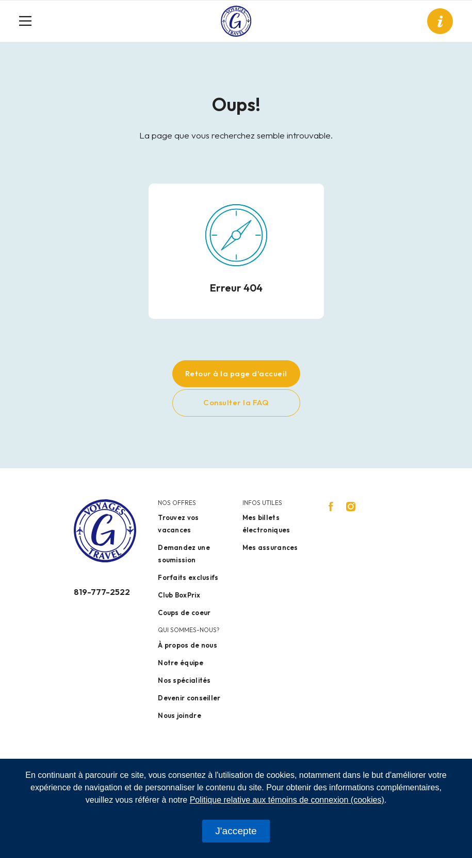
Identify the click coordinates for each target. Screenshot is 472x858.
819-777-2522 (102, 592)
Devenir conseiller (189, 698)
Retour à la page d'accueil (236, 373)
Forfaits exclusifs (188, 577)
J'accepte (235, 830)
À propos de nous (187, 645)
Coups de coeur (184, 612)
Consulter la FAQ (236, 402)
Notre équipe (180, 662)
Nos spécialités (184, 680)
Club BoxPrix (179, 595)
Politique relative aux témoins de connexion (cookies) (287, 799)
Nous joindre (179, 715)
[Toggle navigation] (29, 21)
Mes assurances (270, 547)
